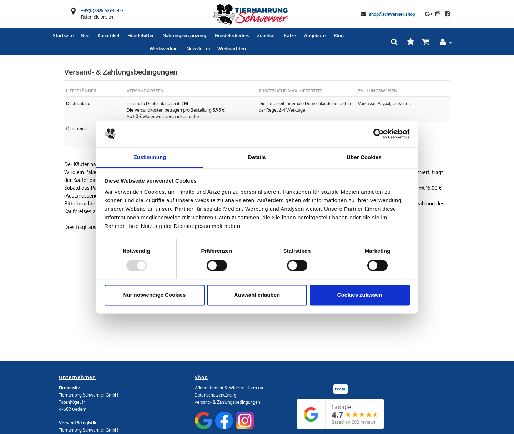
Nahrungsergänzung (184, 35)
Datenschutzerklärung (215, 395)
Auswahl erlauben (257, 295)
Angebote (315, 35)
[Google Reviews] (340, 414)
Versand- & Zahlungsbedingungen (227, 402)
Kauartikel (108, 35)
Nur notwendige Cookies (154, 295)
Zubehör (266, 35)
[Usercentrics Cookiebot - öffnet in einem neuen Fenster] (378, 133)
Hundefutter (140, 35)
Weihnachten (231, 48)
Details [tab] (257, 157)
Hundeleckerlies (232, 35)
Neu (85, 35)
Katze (290, 35)
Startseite (63, 35)
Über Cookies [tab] (364, 157)
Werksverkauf (164, 48)
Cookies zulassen (359, 295)
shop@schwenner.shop (392, 13)
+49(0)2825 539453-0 (102, 10)
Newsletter (198, 48)
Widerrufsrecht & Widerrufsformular (229, 387)
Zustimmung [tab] (150, 157)
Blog (339, 35)
